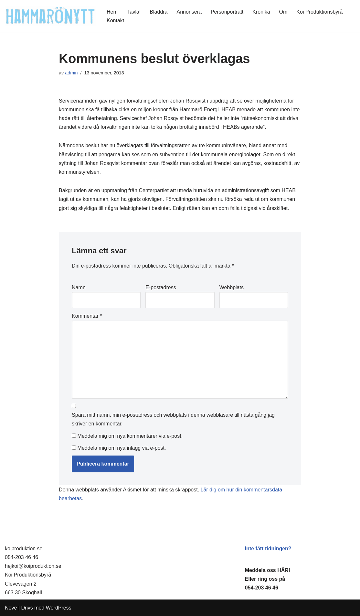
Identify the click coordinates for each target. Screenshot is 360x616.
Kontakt (115, 20)
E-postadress (160, 287)
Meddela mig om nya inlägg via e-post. (122, 448)
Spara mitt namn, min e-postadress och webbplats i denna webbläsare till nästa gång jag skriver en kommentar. (173, 419)
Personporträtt (227, 12)
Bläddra (158, 12)
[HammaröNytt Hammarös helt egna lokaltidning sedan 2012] (50, 16)
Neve (11, 607)
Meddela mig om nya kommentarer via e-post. (130, 436)
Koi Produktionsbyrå (319, 12)
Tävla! (134, 12)
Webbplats (231, 287)
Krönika (261, 12)
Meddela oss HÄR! (267, 570)
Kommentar (87, 316)
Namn (79, 287)
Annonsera (189, 12)
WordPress (58, 607)
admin (71, 72)
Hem (112, 12)
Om (283, 12)
